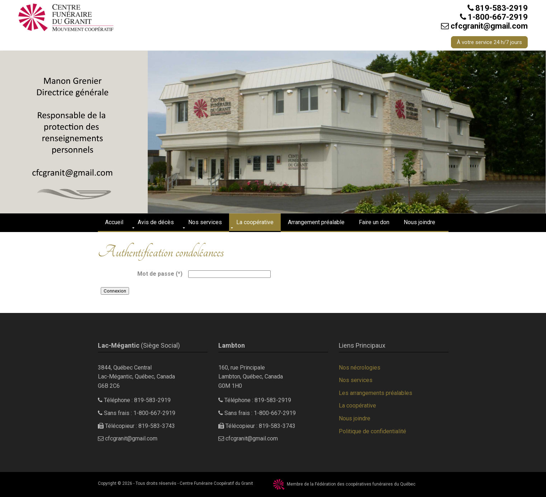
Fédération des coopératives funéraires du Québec (365, 484)
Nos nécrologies (359, 367)
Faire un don (374, 222)
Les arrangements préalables (375, 393)
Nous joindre (419, 222)
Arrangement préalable (316, 222)
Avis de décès (156, 222)
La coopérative (255, 222)
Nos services (205, 222)
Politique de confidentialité (372, 431)
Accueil (114, 222)
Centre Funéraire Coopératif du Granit (216, 483)
